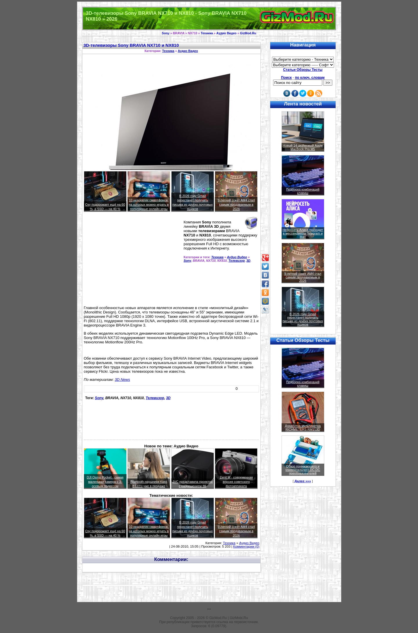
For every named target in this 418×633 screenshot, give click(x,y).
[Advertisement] (132, 261)
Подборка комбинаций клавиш (303, 191)
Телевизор (236, 260)
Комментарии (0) (246, 546)
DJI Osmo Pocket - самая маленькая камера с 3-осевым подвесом (105, 482)
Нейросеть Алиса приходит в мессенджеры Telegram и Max (302, 233)
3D (248, 260)
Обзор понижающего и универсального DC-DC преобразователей (302, 470)
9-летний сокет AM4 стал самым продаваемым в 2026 (236, 204)
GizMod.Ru (248, 33)
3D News (122, 379)
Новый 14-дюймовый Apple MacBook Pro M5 (303, 147)
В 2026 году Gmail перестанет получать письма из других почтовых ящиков (303, 319)
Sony (166, 33)
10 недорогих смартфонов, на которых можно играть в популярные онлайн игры (149, 204)
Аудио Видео (226, 33)
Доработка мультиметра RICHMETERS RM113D (302, 427)
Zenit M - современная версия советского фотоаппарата (236, 482)
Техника (207, 33)
